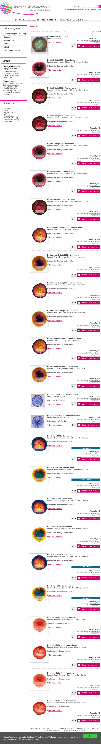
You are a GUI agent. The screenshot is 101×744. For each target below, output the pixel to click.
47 (73, 730)
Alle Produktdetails (55, 42)
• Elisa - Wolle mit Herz (11, 50)
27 (86, 728)
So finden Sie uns (10, 112)
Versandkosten (79, 9)
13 (56, 728)
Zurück (92, 31)
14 (59, 728)
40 (58, 730)
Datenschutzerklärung (11, 120)
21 (73, 728)
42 (62, 730)
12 (54, 728)
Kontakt (93, 9)
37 (52, 730)
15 (61, 728)
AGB (87, 9)
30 (93, 728)
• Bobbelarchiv (8, 40)
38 (54, 730)
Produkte (70, 9)
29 (90, 728)
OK (90, 736)
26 (84, 728)
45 (69, 730)
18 (67, 728)
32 (97, 728)
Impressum (8, 122)
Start (99, 9)
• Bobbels (6, 37)
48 (75, 730)
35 (48, 730)
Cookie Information (32, 739)
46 (71, 730)
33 (99, 728)
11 (52, 728)
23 (78, 728)
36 (50, 730)
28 (88, 728)
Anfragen (7, 109)
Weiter (98, 31)
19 (69, 728)
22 (76, 728)
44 (67, 730)
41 (60, 730)
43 (65, 730)
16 (63, 728)
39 (56, 730)
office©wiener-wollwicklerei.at (76, 20)
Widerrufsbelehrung (11, 118)
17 (65, 728)
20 (71, 728)
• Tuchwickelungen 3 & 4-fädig (14, 34)
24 (80, 728)
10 (50, 728)
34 (45, 730)
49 (77, 730)
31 (95, 728)
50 (79, 730)
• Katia (5, 44)
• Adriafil (6, 47)
